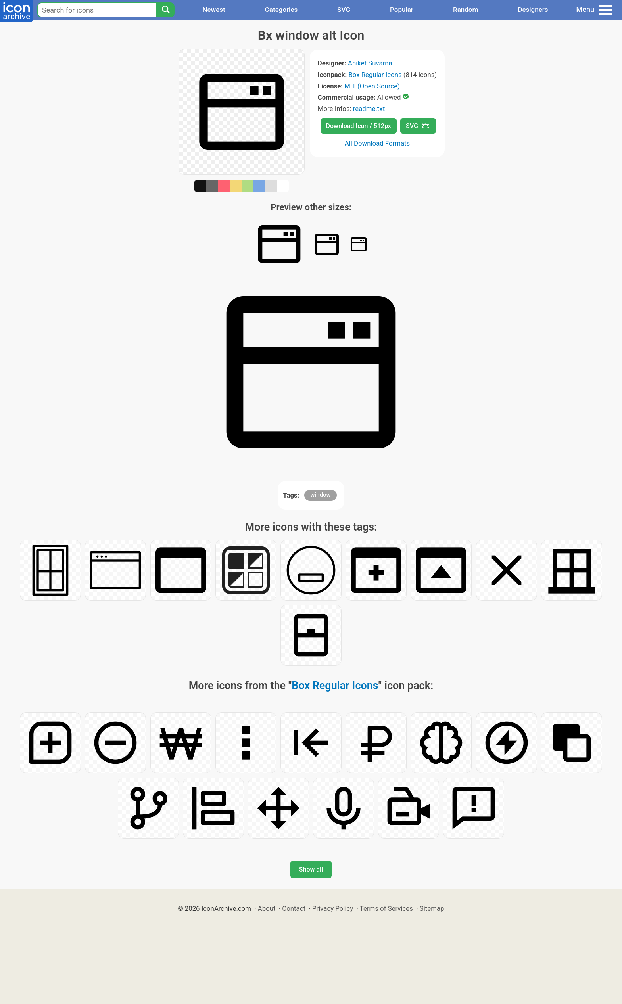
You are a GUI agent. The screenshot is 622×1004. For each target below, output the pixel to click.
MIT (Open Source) (372, 86)
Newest (213, 9)
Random (465, 9)
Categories (281, 9)
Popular (401, 9)
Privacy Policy (332, 908)
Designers (533, 9)
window (320, 494)
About (267, 908)
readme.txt (369, 109)
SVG (343, 9)
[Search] (165, 9)
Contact (293, 908)
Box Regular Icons (374, 75)
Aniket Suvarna (370, 63)
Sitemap (432, 908)
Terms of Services (386, 908)
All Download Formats (377, 143)
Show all (311, 869)
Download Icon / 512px (358, 126)
